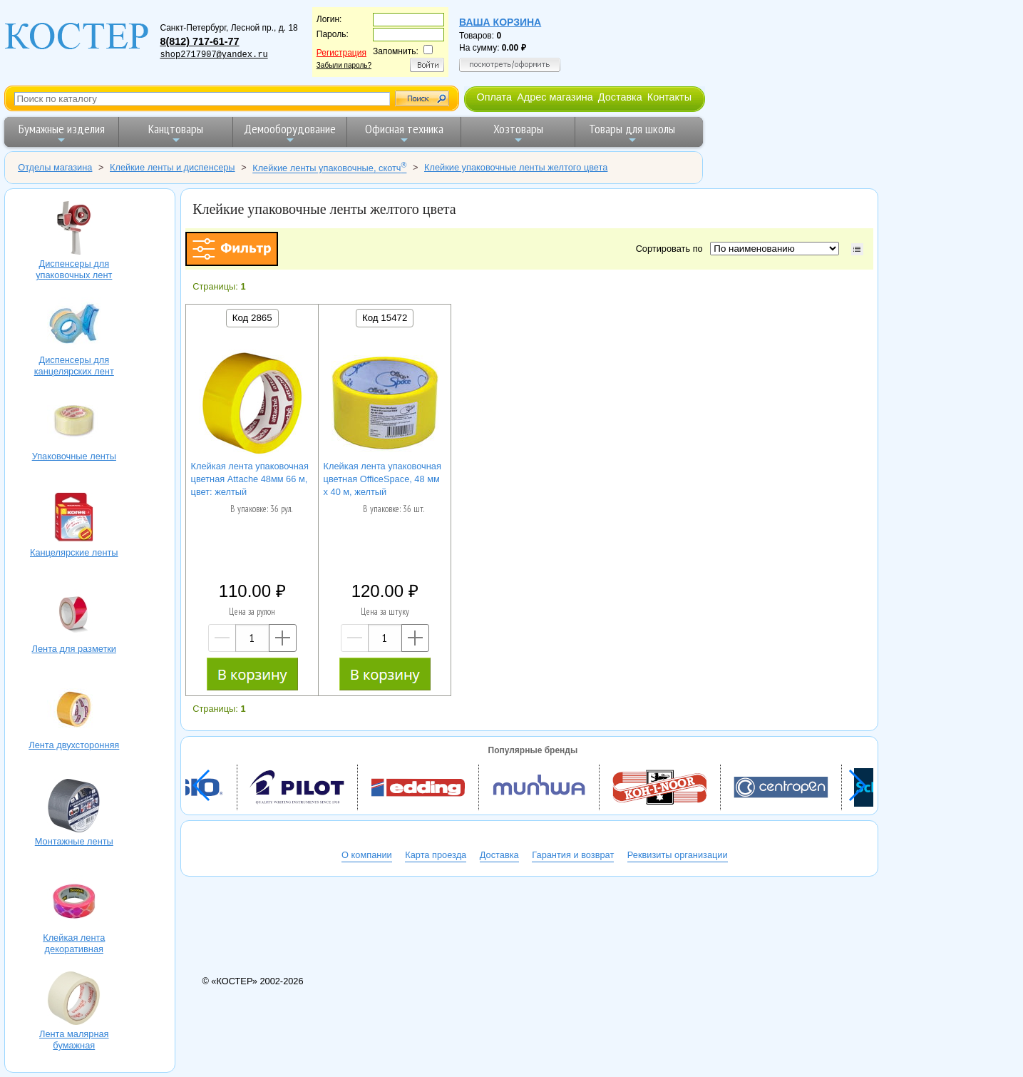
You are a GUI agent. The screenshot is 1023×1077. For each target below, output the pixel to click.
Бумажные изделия (62, 133)
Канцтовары (175, 133)
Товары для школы (632, 133)
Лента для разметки (74, 614)
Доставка (620, 97)
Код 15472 (384, 317)
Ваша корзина (500, 22)
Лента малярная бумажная (74, 999)
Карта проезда (435, 854)
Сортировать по (672, 248)
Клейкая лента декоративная (74, 903)
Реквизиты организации (677, 854)
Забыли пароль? (344, 65)
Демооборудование (290, 133)
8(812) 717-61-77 (199, 41)
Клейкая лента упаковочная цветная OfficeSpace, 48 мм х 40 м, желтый (382, 479)
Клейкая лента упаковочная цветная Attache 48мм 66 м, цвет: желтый (250, 479)
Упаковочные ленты (74, 422)
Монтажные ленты (74, 807)
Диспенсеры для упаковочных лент (74, 229)
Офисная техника (404, 133)
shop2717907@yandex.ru (213, 55)
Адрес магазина (554, 97)
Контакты (669, 97)
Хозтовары (518, 133)
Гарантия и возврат (573, 854)
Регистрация (341, 53)
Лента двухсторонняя (74, 711)
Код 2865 (252, 317)
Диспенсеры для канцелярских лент (74, 325)
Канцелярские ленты (74, 518)
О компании (366, 854)
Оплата (494, 97)
